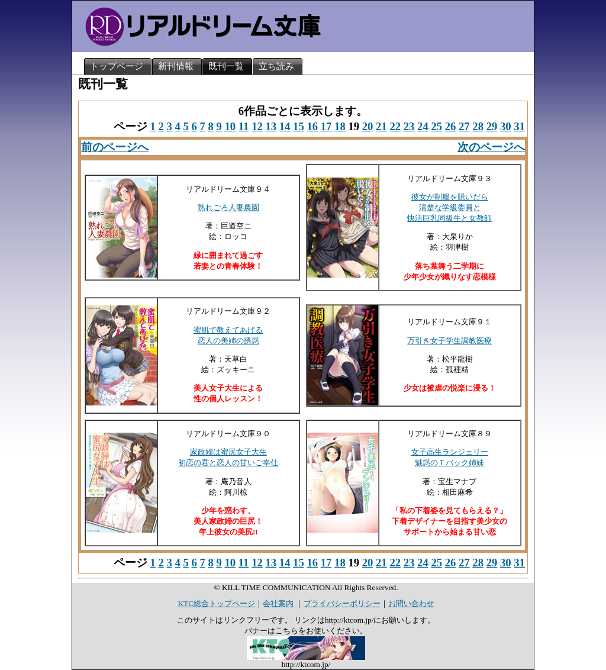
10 (230, 126)
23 (409, 126)
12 (257, 126)
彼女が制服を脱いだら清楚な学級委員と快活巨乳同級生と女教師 (449, 207)
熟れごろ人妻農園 (228, 207)
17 (326, 126)
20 (367, 126)
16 (312, 126)
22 (395, 126)
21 (381, 126)
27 (464, 126)
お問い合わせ (411, 603)
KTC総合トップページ (216, 603)
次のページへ (491, 147)
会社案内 (278, 603)
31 (519, 126)
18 (340, 126)
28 (477, 126)
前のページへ (115, 147)
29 (492, 126)
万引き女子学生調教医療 (449, 340)
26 (450, 126)
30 (505, 126)
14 (285, 126)
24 (422, 126)
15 (298, 126)
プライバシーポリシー (342, 603)
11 (243, 126)
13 (270, 126)
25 (436, 126)
